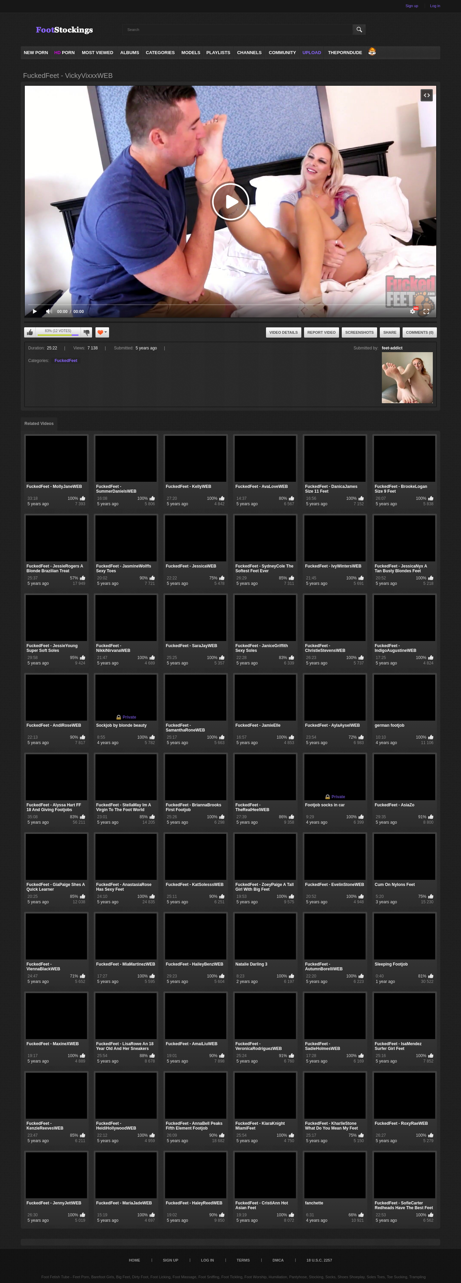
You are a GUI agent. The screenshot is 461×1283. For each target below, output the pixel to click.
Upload (311, 52)
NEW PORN (36, 52)
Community (282, 52)
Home (134, 1260)
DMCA (278, 1260)
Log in (435, 6)
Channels (249, 52)
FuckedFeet (66, 360)
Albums (129, 52)
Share (389, 332)
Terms (243, 1260)
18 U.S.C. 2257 (319, 1260)
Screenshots (359, 332)
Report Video (321, 332)
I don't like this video (86, 332)
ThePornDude (345, 52)
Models (190, 52)
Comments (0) (419, 332)
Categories (160, 52)
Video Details (283, 332)
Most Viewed (97, 52)
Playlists (218, 52)
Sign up (412, 6)
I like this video (30, 332)
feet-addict (392, 348)
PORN (64, 52)
